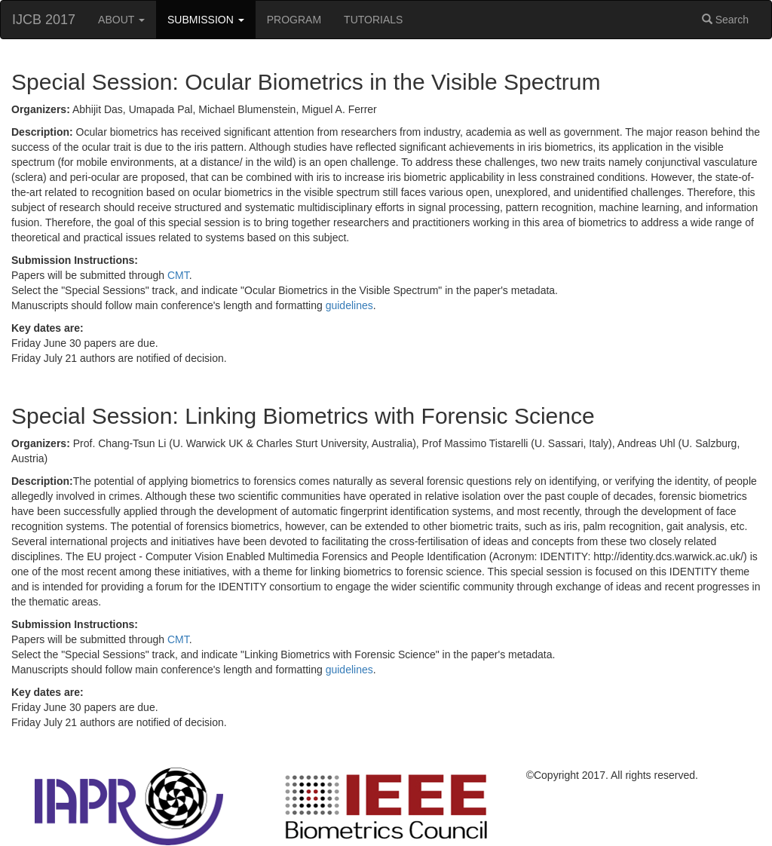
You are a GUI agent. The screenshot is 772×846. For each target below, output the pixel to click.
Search (725, 20)
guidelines (349, 305)
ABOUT (121, 20)
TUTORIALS (373, 20)
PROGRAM (294, 20)
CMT (178, 275)
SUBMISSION (205, 20)
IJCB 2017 (43, 19)
